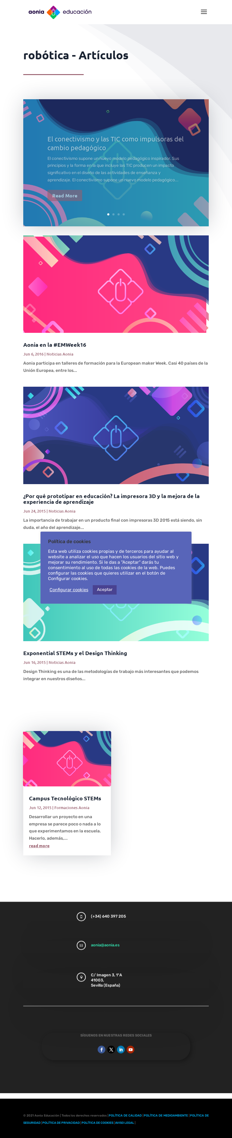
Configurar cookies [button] (69, 589)
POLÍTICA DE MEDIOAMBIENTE (166, 1115)
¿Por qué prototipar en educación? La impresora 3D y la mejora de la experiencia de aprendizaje (111, 498)
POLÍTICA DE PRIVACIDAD (61, 1123)
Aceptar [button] (104, 589)
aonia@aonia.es (105, 932)
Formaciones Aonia (71, 807)
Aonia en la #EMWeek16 (54, 344)
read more (39, 845)
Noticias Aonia (60, 354)
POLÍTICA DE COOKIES (97, 1123)
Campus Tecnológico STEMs (65, 798)
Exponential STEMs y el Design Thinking (75, 652)
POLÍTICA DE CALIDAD (125, 1115)
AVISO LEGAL (124, 1123)
